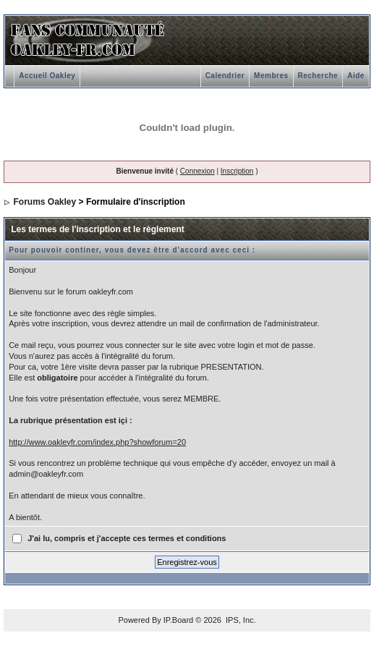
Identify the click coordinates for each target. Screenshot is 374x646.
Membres (271, 76)
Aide (356, 76)
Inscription (237, 171)
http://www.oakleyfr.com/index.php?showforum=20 (97, 442)
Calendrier (225, 76)
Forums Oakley (45, 202)
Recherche (318, 76)
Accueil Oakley (47, 76)
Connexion (197, 171)
